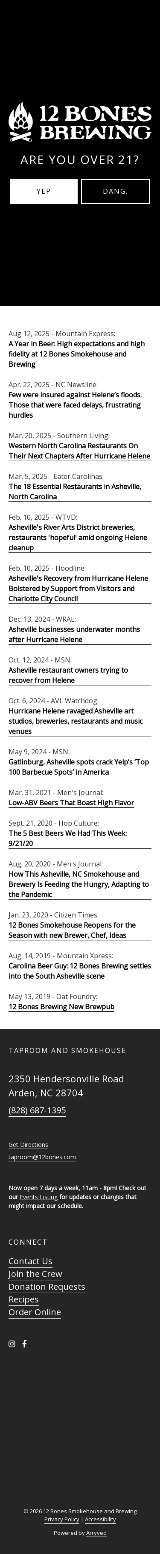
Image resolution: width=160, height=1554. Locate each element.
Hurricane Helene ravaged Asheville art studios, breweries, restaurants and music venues (76, 721)
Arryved (96, 1533)
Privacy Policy (61, 1519)
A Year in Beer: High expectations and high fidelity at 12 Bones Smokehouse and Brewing (77, 354)
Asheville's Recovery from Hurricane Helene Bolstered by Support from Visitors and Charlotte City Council (78, 588)
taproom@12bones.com (42, 1157)
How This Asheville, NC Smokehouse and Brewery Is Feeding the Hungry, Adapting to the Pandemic (79, 884)
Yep (44, 191)
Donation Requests (47, 1286)
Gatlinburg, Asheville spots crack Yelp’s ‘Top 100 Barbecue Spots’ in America (79, 767)
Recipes (24, 1299)
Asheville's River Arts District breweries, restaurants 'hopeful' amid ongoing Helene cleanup (78, 537)
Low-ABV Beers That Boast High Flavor (71, 802)
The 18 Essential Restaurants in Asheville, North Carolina (75, 491)
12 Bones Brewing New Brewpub (61, 1006)
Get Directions (28, 1145)
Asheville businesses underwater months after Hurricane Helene (74, 634)
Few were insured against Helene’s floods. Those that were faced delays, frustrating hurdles (75, 405)
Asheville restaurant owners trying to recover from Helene (68, 675)
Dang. (115, 191)
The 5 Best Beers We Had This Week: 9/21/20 (68, 838)
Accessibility (100, 1519)
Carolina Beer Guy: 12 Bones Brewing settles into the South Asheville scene (80, 971)
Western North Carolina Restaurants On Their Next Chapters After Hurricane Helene (79, 451)
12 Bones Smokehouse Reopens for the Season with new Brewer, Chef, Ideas (72, 930)
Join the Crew (35, 1273)
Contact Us (30, 1261)
